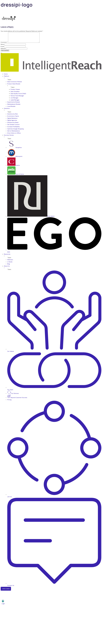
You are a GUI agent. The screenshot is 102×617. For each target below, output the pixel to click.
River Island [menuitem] (30, 218)
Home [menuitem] (6, 76)
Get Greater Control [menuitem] (13, 126)
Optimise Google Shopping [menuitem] (15, 131)
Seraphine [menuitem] (14, 149)
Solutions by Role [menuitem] (12, 116)
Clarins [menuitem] (13, 167)
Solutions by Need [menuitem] (12, 124)
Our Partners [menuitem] (13, 395)
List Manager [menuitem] (14, 100)
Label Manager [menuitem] (15, 102)
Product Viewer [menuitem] (15, 91)
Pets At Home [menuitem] (15, 176)
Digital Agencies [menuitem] (12, 122)
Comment (4, 44)
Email (2, 48)
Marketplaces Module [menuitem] (13, 106)
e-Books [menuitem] (9, 264)
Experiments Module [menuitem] (13, 104)
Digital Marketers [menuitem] (12, 120)
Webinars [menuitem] (10, 262)
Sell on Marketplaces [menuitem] (13, 133)
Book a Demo (6, 590)
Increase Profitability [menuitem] (13, 129)
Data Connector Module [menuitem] (14, 84)
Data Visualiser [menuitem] (15, 93)
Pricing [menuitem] (9, 402)
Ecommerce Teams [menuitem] (13, 118)
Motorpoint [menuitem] (14, 158)
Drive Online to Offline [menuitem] (14, 135)
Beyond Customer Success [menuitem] (17, 399)
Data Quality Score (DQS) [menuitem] (18, 95)
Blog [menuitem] (8, 266)
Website (3, 50)
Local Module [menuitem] (11, 108)
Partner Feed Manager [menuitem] (17, 98)
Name (2, 46)
